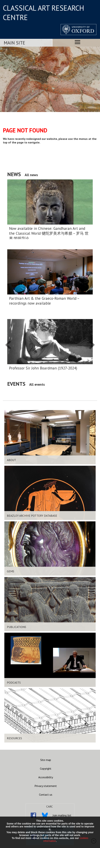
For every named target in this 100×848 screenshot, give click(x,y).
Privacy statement (45, 786)
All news (31, 175)
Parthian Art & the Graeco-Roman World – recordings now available (44, 301)
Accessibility (45, 777)
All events (37, 384)
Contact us (45, 794)
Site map (45, 760)
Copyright (45, 768)
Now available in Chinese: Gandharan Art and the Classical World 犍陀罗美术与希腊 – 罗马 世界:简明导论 (49, 233)
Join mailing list (62, 815)
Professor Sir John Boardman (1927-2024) (43, 368)
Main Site (14, 43)
